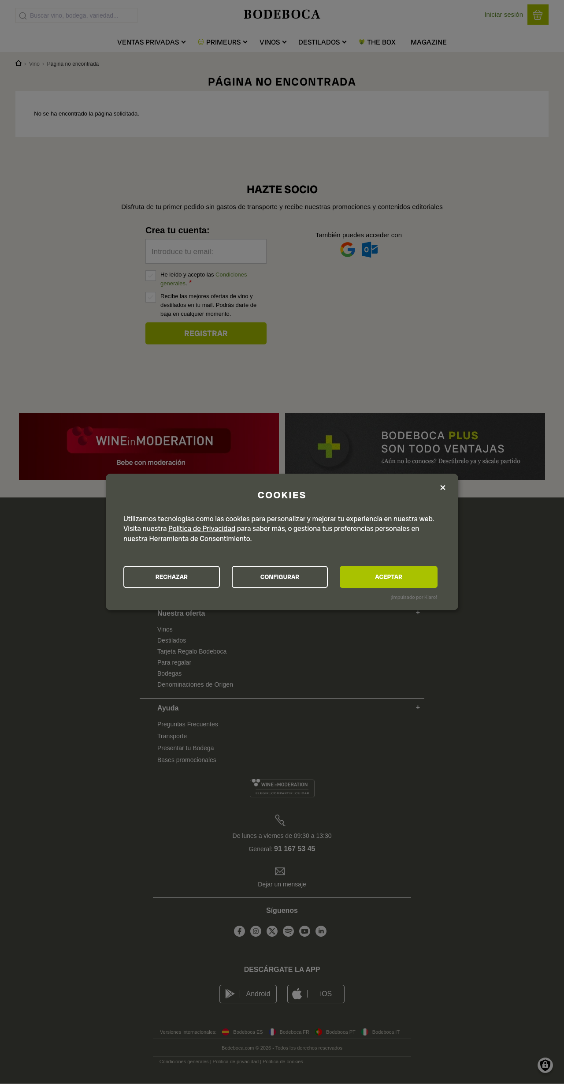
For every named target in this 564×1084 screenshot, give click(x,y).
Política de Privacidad (201, 528)
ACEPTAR (389, 577)
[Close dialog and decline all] (442, 487)
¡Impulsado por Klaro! (414, 597)
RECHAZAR (172, 577)
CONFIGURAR (281, 577)
